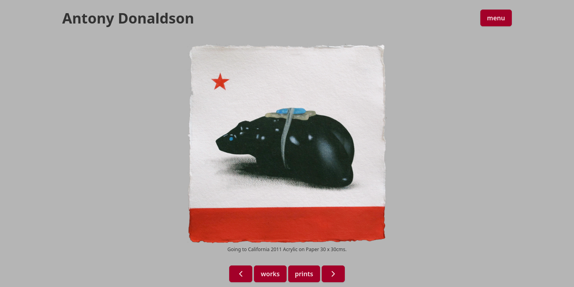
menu (496, 18)
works (270, 273)
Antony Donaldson (128, 18)
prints (304, 273)
